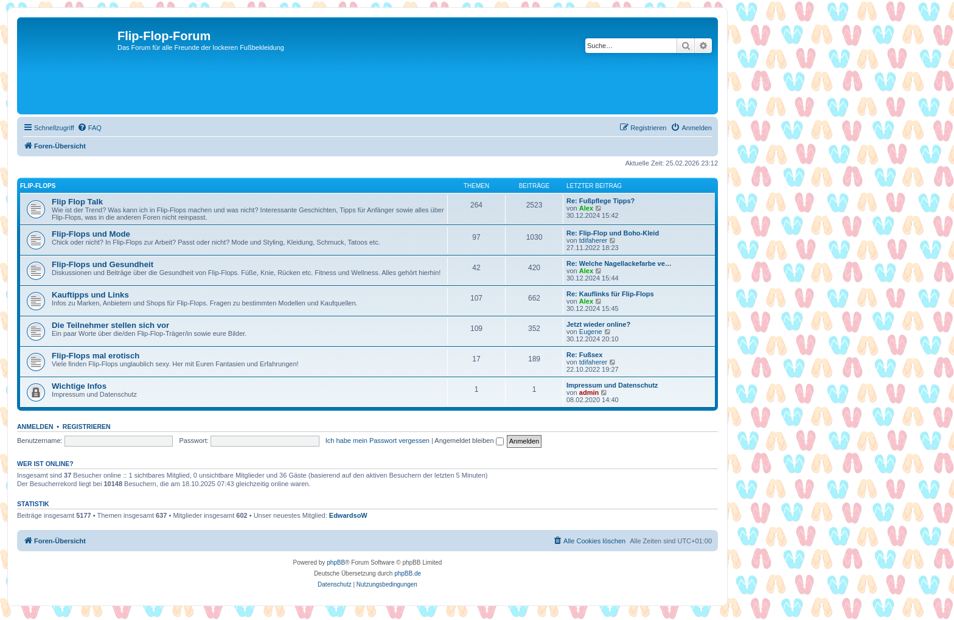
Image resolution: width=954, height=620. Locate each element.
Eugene (590, 331)
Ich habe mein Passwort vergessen (378, 440)
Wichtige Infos (79, 386)
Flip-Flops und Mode (91, 234)
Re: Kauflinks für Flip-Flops (610, 294)
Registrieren (87, 426)
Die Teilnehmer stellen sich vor (110, 325)
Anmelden (35, 426)
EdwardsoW (348, 515)
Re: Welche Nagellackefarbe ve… (619, 263)
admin (589, 392)
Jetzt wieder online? (598, 324)
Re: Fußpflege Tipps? (600, 200)
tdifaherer (593, 240)
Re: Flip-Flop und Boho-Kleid (612, 233)
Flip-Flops (37, 186)
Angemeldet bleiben (468, 440)
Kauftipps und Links (90, 294)
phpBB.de (407, 573)
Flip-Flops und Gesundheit (102, 264)
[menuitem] (89, 127)
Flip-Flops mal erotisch (95, 355)
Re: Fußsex (584, 354)
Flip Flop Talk (77, 201)
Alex (586, 208)
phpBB (336, 562)
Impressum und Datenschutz (612, 385)
